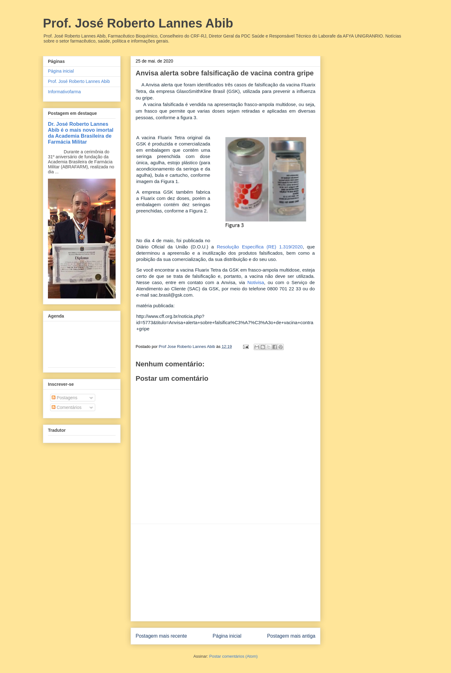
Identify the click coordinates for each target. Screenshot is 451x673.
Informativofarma (64, 91)
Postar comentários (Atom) (233, 656)
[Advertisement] (225, 572)
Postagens (64, 397)
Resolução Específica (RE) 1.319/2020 (260, 246)
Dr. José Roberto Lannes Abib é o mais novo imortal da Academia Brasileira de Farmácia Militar (80, 133)
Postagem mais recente (161, 636)
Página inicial (227, 636)
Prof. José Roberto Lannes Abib (138, 23)
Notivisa (255, 282)
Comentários (66, 407)
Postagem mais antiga (291, 636)
